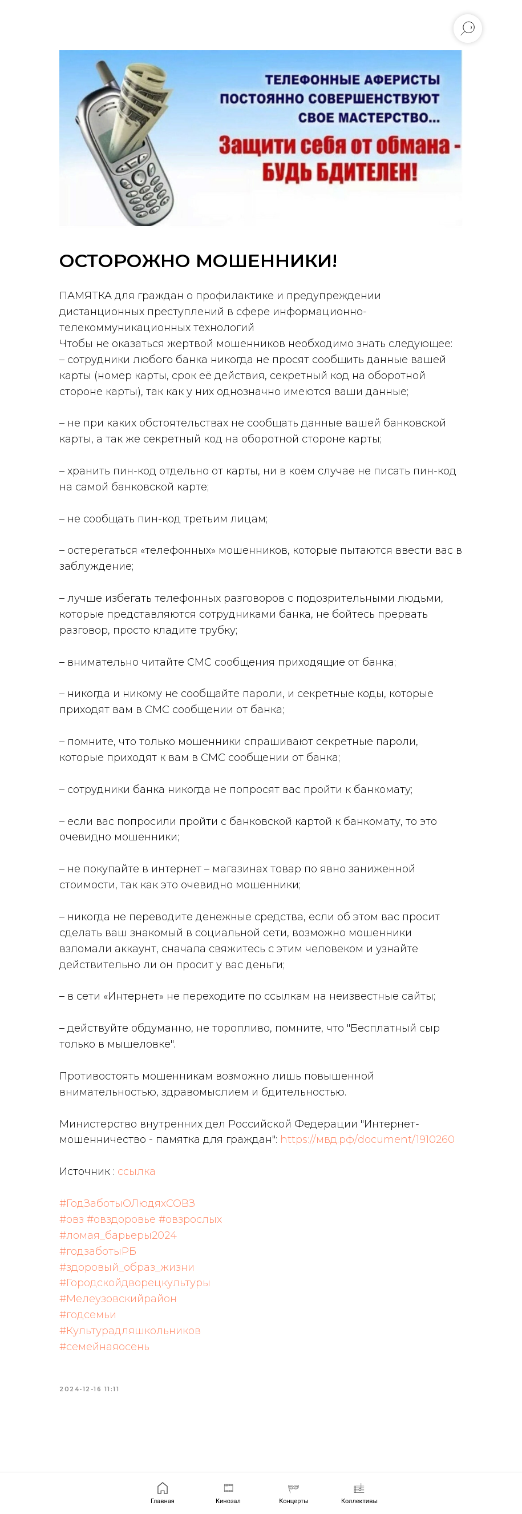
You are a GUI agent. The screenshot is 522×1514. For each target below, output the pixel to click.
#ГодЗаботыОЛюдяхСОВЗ (147, 1269)
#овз (91, 1285)
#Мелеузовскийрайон (137, 1365)
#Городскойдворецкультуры (154, 1349)
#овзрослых (209, 1285)
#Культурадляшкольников (149, 1397)
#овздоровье (140, 1285)
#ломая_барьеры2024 (137, 1301)
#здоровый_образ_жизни (146, 1333)
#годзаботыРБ (117, 1317)
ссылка (156, 1238)
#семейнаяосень (124, 1413)
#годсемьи (107, 1381)
